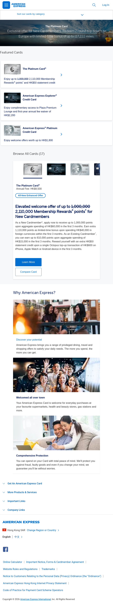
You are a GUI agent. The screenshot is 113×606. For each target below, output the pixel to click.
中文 (18, 536)
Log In (105, 4)
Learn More (28, 262)
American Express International (35, 599)
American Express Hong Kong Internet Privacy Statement (35, 583)
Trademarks (48, 569)
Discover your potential (29, 339)
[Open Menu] (6, 5)
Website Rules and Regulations (20, 569)
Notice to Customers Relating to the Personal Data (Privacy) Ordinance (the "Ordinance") (52, 576)
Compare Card (28, 272)
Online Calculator (12, 562)
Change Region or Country (43, 530)
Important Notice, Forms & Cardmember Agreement (55, 562)
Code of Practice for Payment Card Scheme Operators (33, 590)
